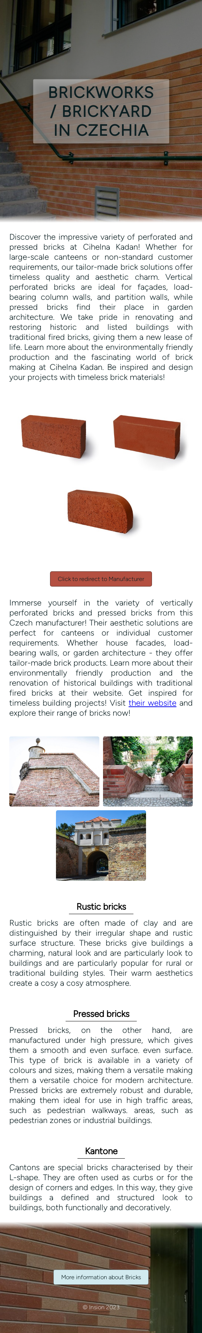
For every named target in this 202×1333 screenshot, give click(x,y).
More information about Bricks (101, 1277)
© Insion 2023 (101, 1307)
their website (152, 703)
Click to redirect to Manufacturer (101, 578)
